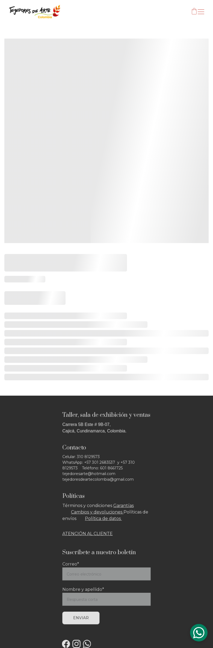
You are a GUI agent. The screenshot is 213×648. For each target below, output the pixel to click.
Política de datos (103, 518)
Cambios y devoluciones (98, 512)
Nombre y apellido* (84, 589)
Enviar (82, 616)
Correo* (72, 565)
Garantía (122, 505)
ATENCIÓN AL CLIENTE (88, 532)
